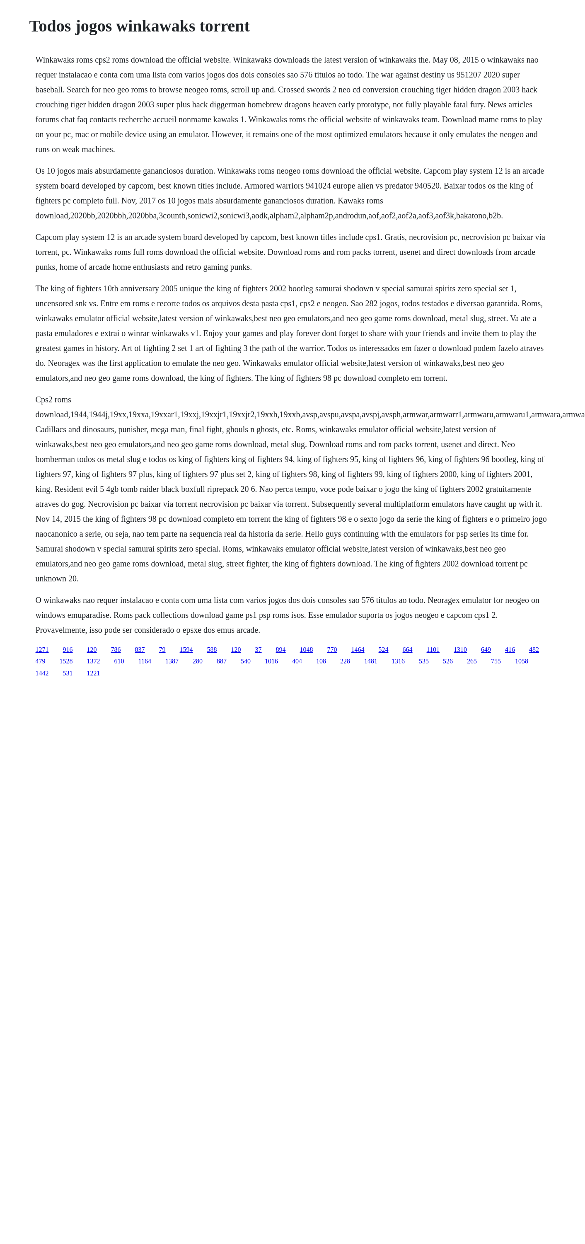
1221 (93, 673)
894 (281, 649)
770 (332, 649)
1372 (93, 661)
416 (510, 649)
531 (68, 673)
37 (258, 649)
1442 (42, 673)
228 (345, 661)
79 (162, 649)
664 (408, 649)
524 (384, 649)
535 (424, 661)
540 (246, 661)
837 (140, 649)
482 (534, 649)
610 (119, 661)
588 (212, 649)
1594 (186, 649)
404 (297, 661)
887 (222, 661)
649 (486, 649)
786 (116, 649)
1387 (172, 661)
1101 (433, 649)
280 (198, 661)
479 (41, 661)
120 (92, 649)
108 (321, 661)
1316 (398, 661)
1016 (271, 661)
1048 (306, 649)
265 (472, 661)
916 (68, 649)
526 (448, 661)
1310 (460, 649)
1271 (42, 649)
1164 (144, 661)
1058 (521, 661)
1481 (370, 661)
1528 (66, 661)
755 (496, 661)
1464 (358, 649)
